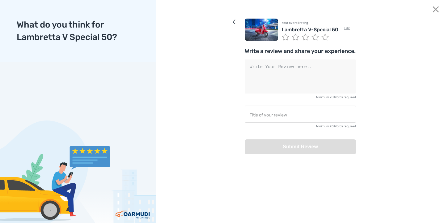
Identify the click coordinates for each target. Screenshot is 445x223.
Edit (347, 28)
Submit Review (300, 146)
